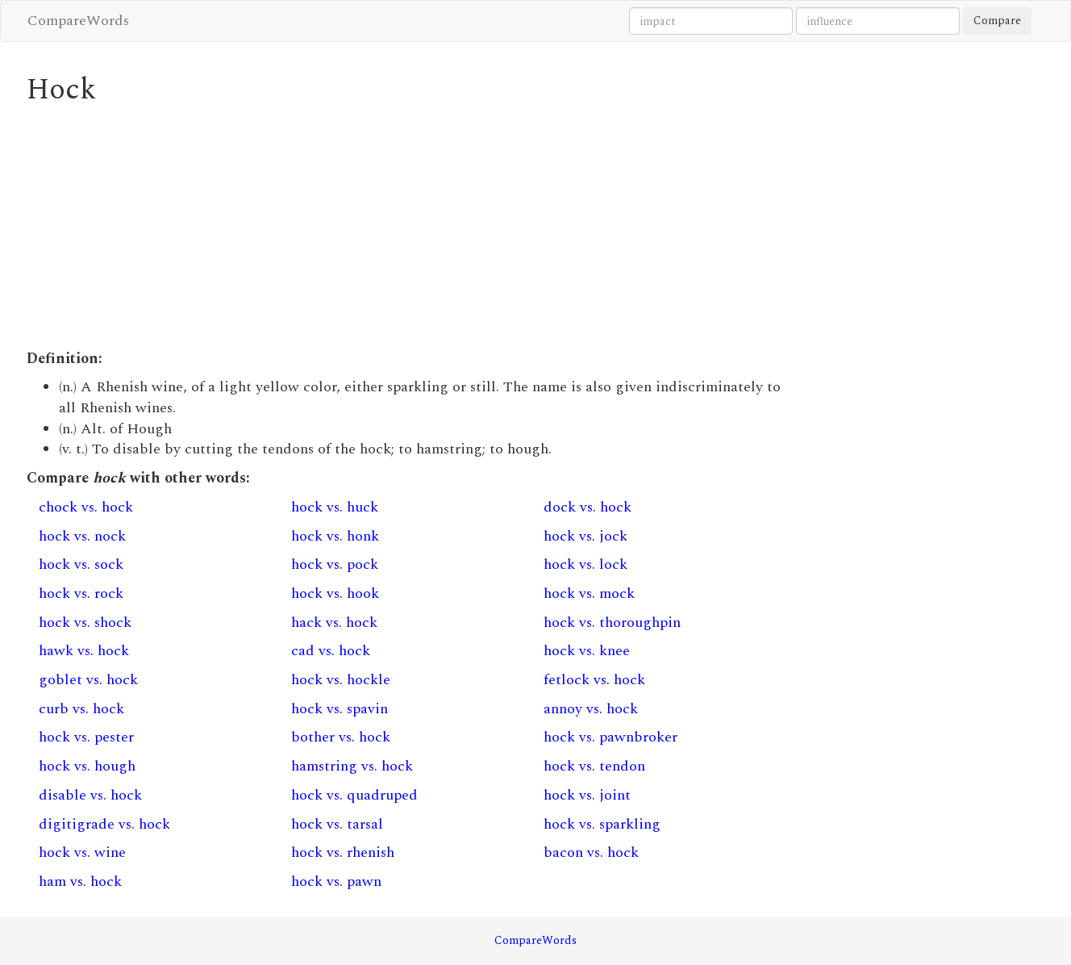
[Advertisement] (405, 227)
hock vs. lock (585, 564)
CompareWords (78, 20)
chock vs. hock (86, 507)
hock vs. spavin (339, 709)
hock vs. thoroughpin (612, 622)
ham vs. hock (80, 881)
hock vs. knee (587, 651)
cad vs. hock (330, 651)
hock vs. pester (86, 737)
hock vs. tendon (594, 766)
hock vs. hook (335, 593)
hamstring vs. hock (352, 766)
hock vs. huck (334, 507)
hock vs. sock (81, 564)
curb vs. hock (81, 709)
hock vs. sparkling (602, 824)
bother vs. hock (340, 737)
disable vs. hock (90, 795)
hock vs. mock (589, 593)
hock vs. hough (87, 766)
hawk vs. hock (84, 651)
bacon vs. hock (591, 852)
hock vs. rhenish (342, 852)
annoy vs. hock (591, 709)
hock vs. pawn (336, 881)
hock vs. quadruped (354, 795)
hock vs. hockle (340, 680)
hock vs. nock (82, 536)
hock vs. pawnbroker (610, 737)
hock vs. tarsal (337, 824)
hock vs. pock (334, 564)
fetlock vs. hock (594, 680)
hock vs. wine (82, 852)
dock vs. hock (587, 507)
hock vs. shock (85, 622)
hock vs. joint (587, 795)
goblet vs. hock (88, 680)
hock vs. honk (335, 536)
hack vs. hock (334, 622)
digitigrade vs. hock (104, 824)
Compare (997, 20)
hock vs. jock (585, 536)
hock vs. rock (81, 593)
